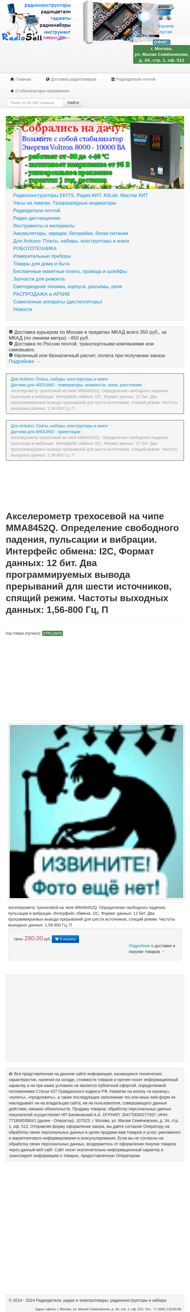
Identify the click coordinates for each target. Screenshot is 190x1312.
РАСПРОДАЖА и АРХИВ (41, 294)
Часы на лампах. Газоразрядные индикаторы (64, 203)
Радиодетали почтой (133, 79)
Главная (20, 79)
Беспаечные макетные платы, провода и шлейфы (70, 271)
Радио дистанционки (36, 218)
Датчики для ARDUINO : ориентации (45, 431)
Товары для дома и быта (41, 264)
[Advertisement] (95, 485)
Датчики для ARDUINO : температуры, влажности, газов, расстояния (76, 385)
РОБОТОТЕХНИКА (35, 248)
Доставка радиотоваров (71, 79)
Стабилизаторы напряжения (39, 91)
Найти (73, 102)
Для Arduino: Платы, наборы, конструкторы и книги (71, 241)
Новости (22, 309)
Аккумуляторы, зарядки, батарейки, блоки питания (70, 233)
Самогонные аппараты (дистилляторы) (57, 302)
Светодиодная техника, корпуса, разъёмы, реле (67, 286)
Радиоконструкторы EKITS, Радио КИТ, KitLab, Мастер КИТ (80, 195)
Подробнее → (24, 361)
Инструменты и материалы (44, 226)
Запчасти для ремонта (39, 279)
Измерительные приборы (42, 256)
